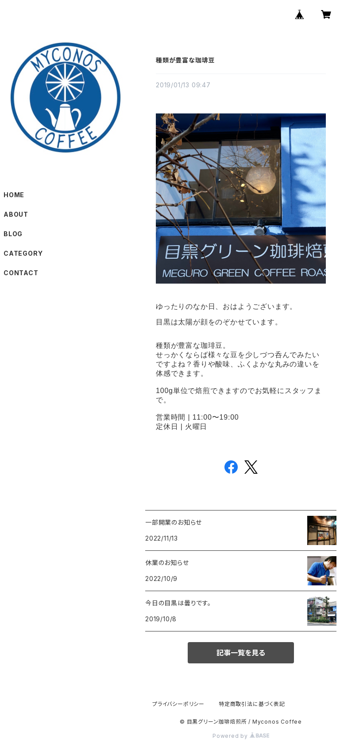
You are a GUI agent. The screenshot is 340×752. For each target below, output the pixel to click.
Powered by (240, 736)
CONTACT (21, 273)
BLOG (13, 234)
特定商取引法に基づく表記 (252, 704)
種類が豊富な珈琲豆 (185, 60)
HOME (14, 195)
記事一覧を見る (240, 652)
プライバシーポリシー (178, 704)
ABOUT (16, 214)
